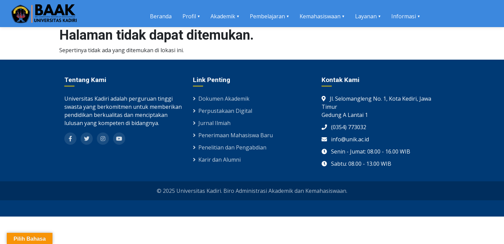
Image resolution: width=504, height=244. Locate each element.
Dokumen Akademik (221, 98)
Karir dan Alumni (217, 159)
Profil (189, 16)
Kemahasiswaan (320, 16)
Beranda (161, 16)
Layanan (366, 16)
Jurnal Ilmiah (212, 123)
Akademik (223, 16)
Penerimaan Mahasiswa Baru (233, 135)
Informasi (403, 16)
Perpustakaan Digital (222, 111)
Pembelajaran (267, 16)
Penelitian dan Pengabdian (229, 147)
